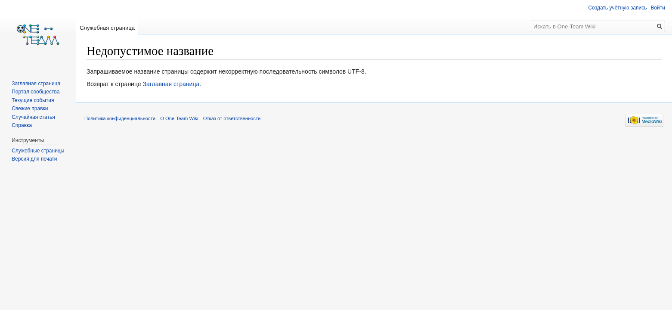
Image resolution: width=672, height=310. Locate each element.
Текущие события (33, 100)
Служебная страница (107, 28)
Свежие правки (30, 108)
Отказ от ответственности (232, 118)
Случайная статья (33, 117)
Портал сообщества (35, 92)
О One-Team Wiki (179, 118)
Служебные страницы (38, 151)
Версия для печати (34, 159)
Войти (657, 8)
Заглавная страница (170, 84)
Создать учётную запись (617, 8)
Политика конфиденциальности (119, 118)
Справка (22, 125)
